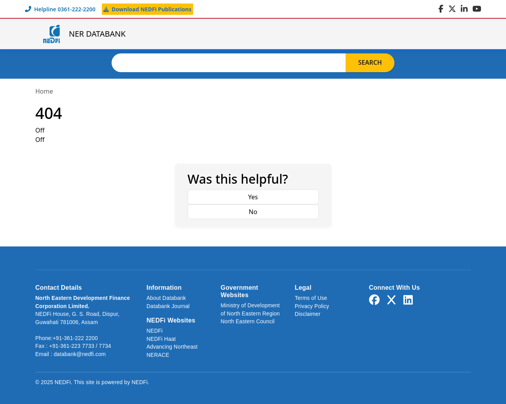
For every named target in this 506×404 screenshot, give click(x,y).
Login (453, 34)
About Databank (166, 298)
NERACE (158, 355)
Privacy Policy (312, 306)
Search (370, 62)
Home (210, 34)
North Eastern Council (248, 321)
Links (415, 34)
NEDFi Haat (161, 339)
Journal (370, 34)
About (324, 34)
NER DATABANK (84, 34)
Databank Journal (168, 306)
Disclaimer (308, 314)
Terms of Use (311, 298)
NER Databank (267, 34)
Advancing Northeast (172, 347)
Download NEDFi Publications (147, 9)
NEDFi (155, 331)
